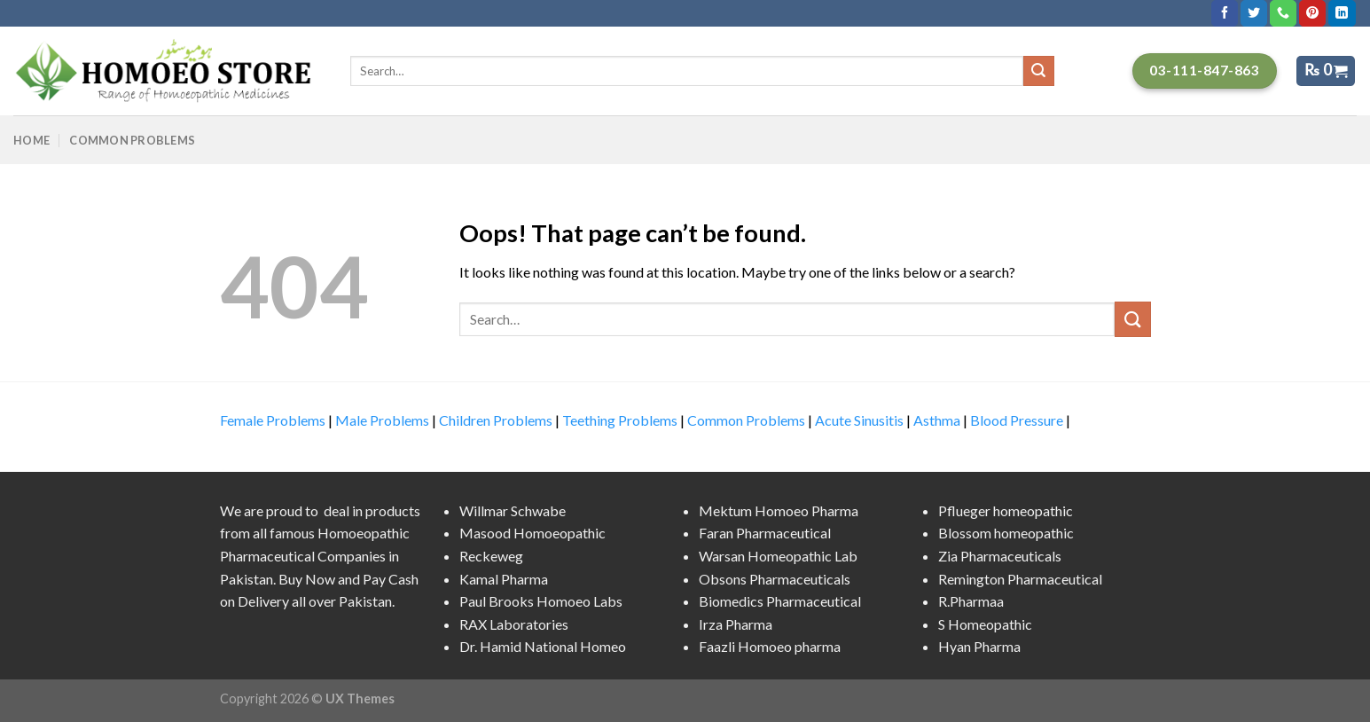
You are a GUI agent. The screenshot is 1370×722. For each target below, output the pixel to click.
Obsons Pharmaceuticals (774, 578)
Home (31, 140)
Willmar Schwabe (512, 510)
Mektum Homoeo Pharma (778, 510)
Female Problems (272, 420)
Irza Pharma (735, 624)
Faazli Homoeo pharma (770, 646)
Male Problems (382, 420)
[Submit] (1132, 319)
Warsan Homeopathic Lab (778, 555)
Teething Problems (619, 420)
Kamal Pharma (503, 578)
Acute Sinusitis (859, 420)
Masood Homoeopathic (532, 532)
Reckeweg (491, 555)
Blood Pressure (1016, 420)
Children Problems (495, 420)
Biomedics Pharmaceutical (780, 601)
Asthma (936, 420)
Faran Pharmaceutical (765, 532)
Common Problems (132, 140)
